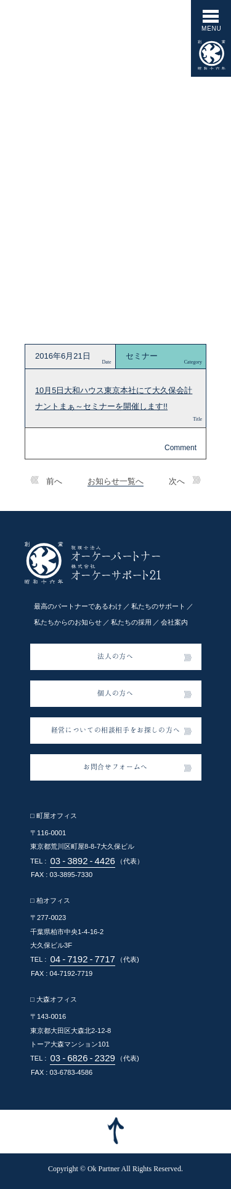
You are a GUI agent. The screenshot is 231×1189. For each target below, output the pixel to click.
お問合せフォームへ (115, 766)
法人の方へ (115, 656)
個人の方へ (115, 692)
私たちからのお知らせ (68, 622)
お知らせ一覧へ (115, 481)
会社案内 (174, 622)
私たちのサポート (158, 606)
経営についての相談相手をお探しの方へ (115, 729)
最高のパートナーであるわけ (78, 606)
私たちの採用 (131, 622)
